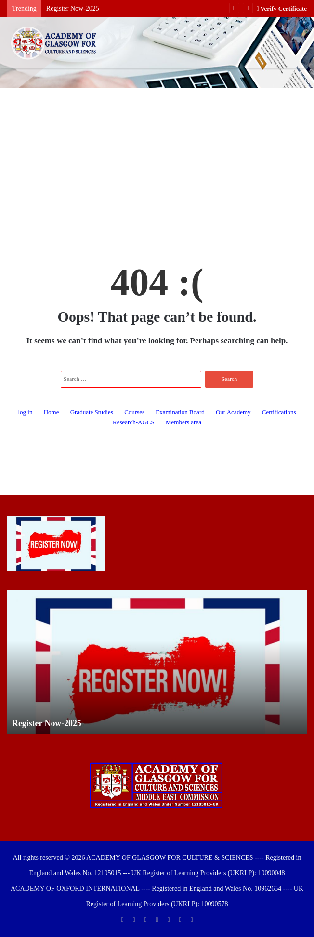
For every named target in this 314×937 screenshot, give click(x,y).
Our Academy (233, 412)
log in (25, 412)
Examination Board (180, 412)
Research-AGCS (134, 422)
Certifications (279, 412)
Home (51, 412)
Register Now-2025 (72, 8)
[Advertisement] (157, 165)
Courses (134, 412)
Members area (183, 422)
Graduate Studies (91, 412)
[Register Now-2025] (56, 543)
